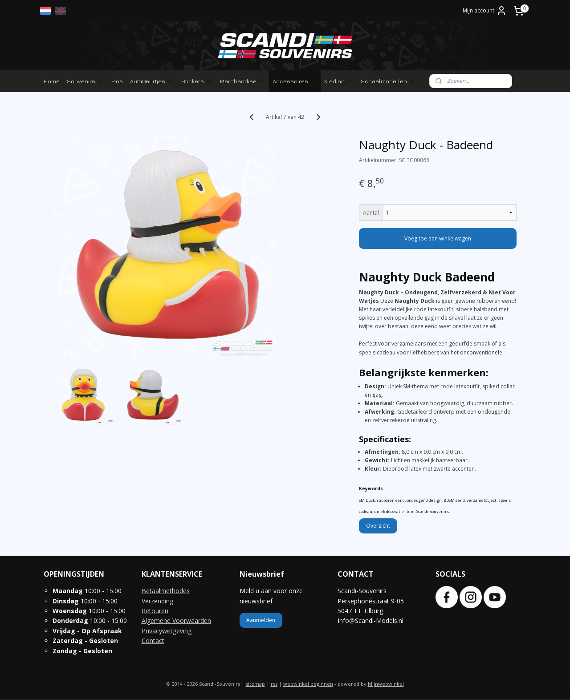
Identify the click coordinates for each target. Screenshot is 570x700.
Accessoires (295, 81)
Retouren (155, 610)
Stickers (197, 81)
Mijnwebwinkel (386, 683)
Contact (153, 640)
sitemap (255, 683)
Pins (117, 81)
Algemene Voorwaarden (176, 620)
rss (274, 683)
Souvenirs (85, 81)
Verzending (157, 601)
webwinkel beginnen (308, 683)
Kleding (339, 81)
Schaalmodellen (388, 81)
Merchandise (242, 81)
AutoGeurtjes (152, 81)
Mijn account (485, 10)
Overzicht (378, 525)
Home (52, 81)
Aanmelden (260, 620)
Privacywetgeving (166, 631)
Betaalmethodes (166, 590)
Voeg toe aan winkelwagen (437, 238)
